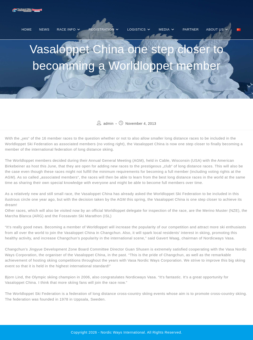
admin (108, 123)
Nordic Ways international (123, 332)
